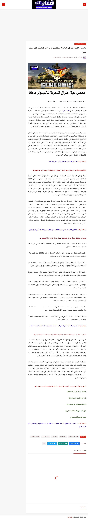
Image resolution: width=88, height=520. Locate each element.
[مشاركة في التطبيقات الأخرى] (44, 443)
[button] (74, 443)
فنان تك (70, 517)
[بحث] (3, 4)
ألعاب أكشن (63, 436)
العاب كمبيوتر (45, 436)
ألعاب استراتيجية (80, 44)
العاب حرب (54, 436)
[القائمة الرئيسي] (84, 4)
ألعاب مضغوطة (35, 436)
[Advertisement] (44, 24)
